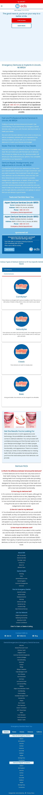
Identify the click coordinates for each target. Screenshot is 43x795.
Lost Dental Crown (21, 681)
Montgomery (21, 758)
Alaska (14, 732)
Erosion (21, 664)
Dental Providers (21, 592)
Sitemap (21, 599)
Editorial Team (21, 567)
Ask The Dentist (21, 555)
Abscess (21, 645)
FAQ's (21, 576)
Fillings (21, 667)
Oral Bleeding (21, 691)
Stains (21, 712)
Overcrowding (21, 693)
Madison (21, 753)
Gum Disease (21, 674)
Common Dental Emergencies (21, 655)
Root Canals (21, 703)
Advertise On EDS (21, 620)
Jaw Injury (21, 679)
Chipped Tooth (22, 652)
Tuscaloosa (21, 760)
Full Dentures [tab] (8, 270)
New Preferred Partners (21, 609)
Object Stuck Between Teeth (21, 688)
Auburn (21, 738)
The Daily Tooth (21, 560)
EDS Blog (21, 574)
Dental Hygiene (21, 581)
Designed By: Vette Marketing (16, 793)
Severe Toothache (21, 708)
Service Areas (21, 594)
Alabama (6, 732)
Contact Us (22, 562)
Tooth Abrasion (21, 715)
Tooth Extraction (21, 717)
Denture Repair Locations (21, 763)
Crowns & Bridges (21, 657)
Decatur (21, 743)
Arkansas (30, 732)
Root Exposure (21, 705)
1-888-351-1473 (14, 105)
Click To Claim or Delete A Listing (22, 626)
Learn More (21, 26)
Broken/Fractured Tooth (21, 648)
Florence (21, 748)
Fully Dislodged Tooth (21, 672)
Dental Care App (21, 601)
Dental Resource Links (21, 578)
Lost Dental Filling (21, 684)
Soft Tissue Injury (21, 710)
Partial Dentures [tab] (9, 274)
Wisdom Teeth (21, 720)
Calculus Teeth (21, 650)
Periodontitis (21, 698)
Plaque (21, 700)
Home (15, 10)
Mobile (21, 755)
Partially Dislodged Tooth (21, 696)
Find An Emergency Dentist (21, 736)
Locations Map (21, 606)
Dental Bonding (21, 660)
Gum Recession (21, 676)
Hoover (21, 775)
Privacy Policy (30, 793)
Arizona (22, 732)
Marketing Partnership (21, 618)
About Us (21, 565)
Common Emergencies (21, 583)
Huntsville (21, 750)
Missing (21, 686)
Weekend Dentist (21, 597)
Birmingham (21, 741)
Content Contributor (21, 622)
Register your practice (21, 615)
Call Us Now (21, 20)
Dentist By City (21, 604)
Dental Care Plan (21, 558)
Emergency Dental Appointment (21, 212)
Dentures (19, 10)
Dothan (21, 746)
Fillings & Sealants (21, 669)
